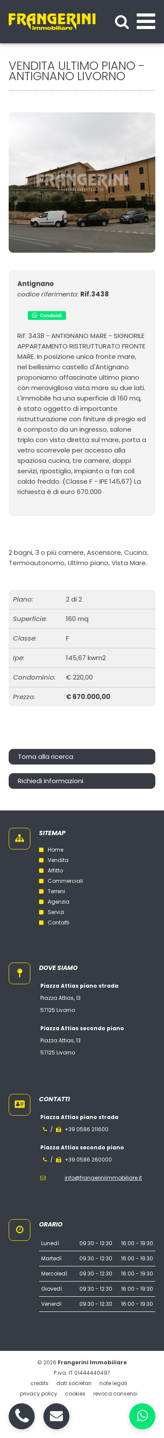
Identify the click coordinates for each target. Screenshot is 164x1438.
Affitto (51, 870)
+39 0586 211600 (86, 1129)
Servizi (51, 912)
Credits (39, 1383)
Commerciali (61, 881)
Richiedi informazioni (50, 780)
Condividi (47, 315)
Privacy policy (38, 1393)
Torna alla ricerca (45, 756)
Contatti (54, 922)
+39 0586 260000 (88, 1159)
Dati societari (74, 1383)
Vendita (54, 860)
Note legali (113, 1383)
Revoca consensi (115, 1393)
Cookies (75, 1393)
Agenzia (54, 901)
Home (51, 849)
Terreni (52, 891)
